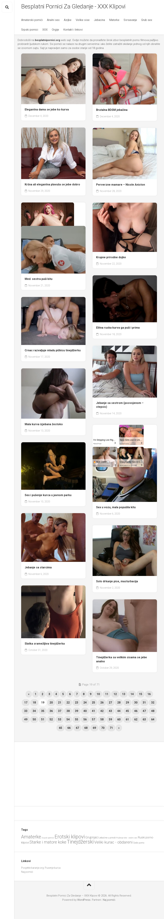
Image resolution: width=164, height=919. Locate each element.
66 (69, 729)
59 (110, 720)
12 (115, 695)
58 (102, 720)
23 (76, 703)
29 (127, 703)
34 (34, 712)
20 (51, 703)
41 (93, 712)
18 (34, 703)
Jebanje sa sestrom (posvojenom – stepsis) (120, 406)
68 (85, 729)
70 (102, 729)
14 (132, 695)
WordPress (83, 901)
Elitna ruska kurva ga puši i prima (118, 329)
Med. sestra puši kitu (38, 280)
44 (118, 712)
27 (110, 703)
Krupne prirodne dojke (111, 258)
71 (111, 729)
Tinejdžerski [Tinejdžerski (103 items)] (80, 843)
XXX (45, 31)
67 (77, 729)
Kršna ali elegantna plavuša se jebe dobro (52, 185)
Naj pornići (27, 873)
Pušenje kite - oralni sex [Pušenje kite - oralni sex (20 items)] (126, 839)
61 (127, 720)
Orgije (55, 31)
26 (102, 703)
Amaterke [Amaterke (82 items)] (31, 838)
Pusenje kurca (52, 869)
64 (152, 720)
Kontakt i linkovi (73, 31)
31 (144, 703)
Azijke (67, 21)
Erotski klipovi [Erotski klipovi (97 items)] (69, 838)
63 (144, 720)
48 (152, 712)
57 (93, 720)
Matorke (114, 21)
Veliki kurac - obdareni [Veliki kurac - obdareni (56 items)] (113, 843)
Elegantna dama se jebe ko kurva (47, 110)
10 (98, 695)
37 (59, 712)
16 (149, 695)
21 (59, 703)
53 (59, 720)
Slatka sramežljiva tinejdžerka (45, 645)
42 (102, 712)
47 (144, 712)
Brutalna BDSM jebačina (111, 111)
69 (94, 729)
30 (135, 703)
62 (135, 720)
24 (85, 703)
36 (51, 712)
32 (152, 703)
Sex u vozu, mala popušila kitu (116, 508)
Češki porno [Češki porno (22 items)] (138, 844)
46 (135, 712)
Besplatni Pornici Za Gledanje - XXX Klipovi (78, 7)
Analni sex (53, 21)
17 (25, 703)
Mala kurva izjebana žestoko (44, 425)
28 (118, 703)
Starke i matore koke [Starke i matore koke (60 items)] (47, 843)
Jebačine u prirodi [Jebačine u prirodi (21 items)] (107, 839)
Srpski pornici (29, 31)
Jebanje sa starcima (38, 568)
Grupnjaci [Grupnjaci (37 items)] (92, 838)
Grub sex (146, 21)
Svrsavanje (130, 21)
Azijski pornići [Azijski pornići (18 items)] (48, 839)
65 (60, 729)
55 (76, 720)
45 (127, 712)
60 (118, 720)
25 (93, 703)
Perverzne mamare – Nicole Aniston (120, 186)
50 (34, 720)
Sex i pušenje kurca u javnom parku (48, 496)
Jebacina (99, 21)
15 (140, 695)
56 (85, 720)
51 (42, 720)
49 (25, 720)
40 (85, 712)
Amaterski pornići (32, 21)
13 (123, 695)
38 (68, 712)
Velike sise (83, 21)
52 (51, 720)
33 (25, 712)
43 (110, 712)
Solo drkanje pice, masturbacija (117, 582)
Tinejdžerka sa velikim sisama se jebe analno (121, 660)
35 (42, 712)
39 (76, 712)
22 (68, 703)
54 (68, 720)
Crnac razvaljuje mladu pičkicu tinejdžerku (53, 351)
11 (106, 695)
